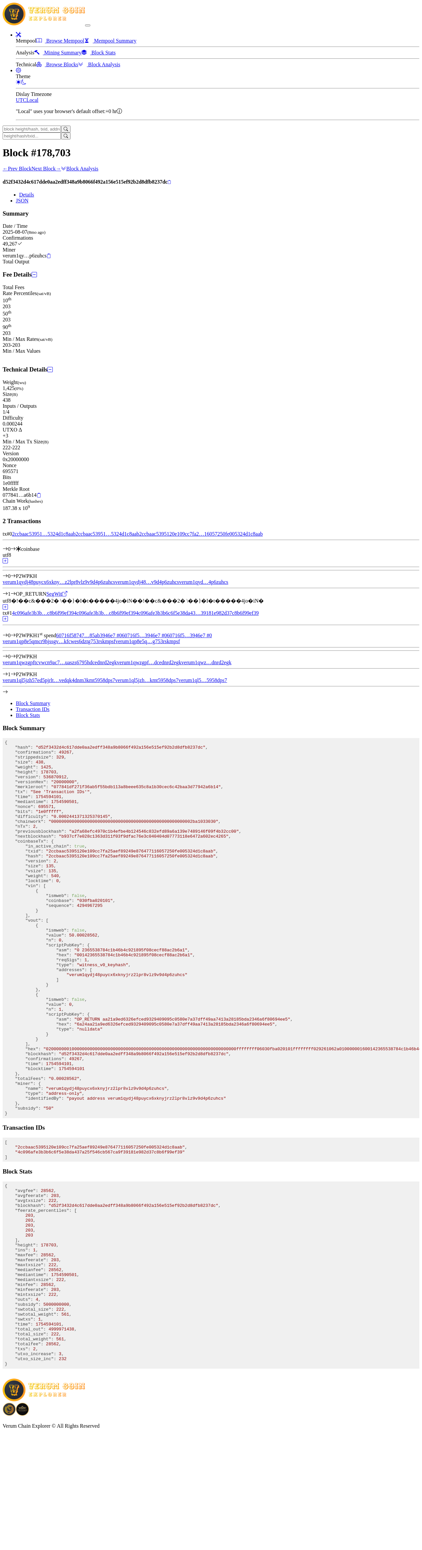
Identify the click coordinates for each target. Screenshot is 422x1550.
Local (32, 100)
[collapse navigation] (87, 25)
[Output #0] (13, 576)
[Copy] (169, 182)
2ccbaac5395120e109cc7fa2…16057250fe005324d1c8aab (201, 534)
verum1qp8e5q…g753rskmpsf (147, 641)
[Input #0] (13, 549)
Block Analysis (79, 168)
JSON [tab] (22, 200)
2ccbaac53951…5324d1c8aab (43, 534)
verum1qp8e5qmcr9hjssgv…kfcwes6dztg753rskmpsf (59, 641)
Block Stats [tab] (28, 715)
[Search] (66, 129)
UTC (21, 100)
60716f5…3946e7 (144, 635)
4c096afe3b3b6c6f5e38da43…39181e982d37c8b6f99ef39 (197, 613)
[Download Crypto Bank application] (22, 1529)
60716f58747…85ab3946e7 (89, 635)
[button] (18, 35)
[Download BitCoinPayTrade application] (9, 1529)
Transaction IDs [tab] (32, 709)
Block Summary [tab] (33, 703)
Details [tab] (26, 194)
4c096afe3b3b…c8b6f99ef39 (43, 613)
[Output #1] (13, 594)
